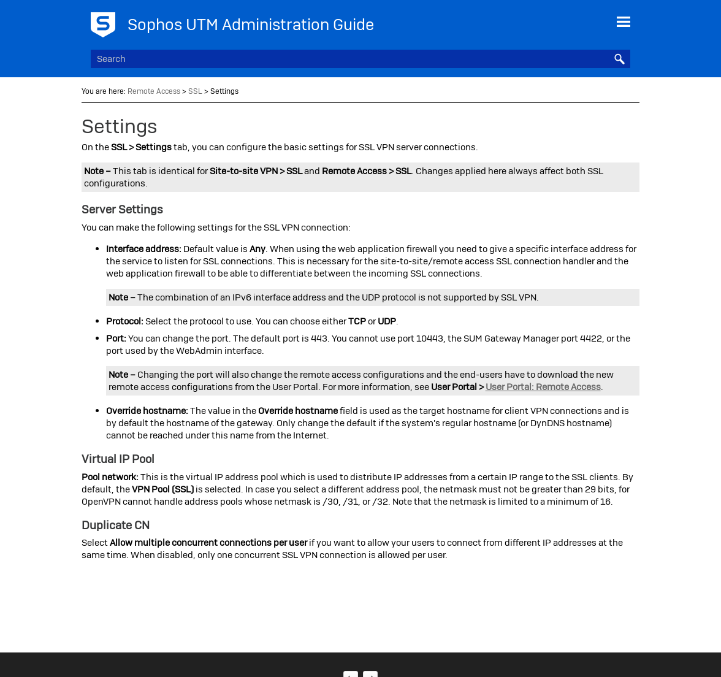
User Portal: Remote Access (543, 387)
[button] (619, 59)
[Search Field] (361, 59)
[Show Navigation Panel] (623, 21)
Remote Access (154, 91)
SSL (195, 91)
